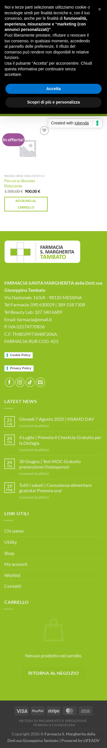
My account (15, 564)
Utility (10, 542)
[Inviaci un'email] (40, 382)
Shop (9, 553)
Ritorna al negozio (53, 673)
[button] (99, 9)
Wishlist (12, 575)
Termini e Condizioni (54, 725)
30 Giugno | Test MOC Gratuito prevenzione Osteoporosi (50, 464)
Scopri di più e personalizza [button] (53, 102)
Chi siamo (14, 530)
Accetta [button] (53, 88)
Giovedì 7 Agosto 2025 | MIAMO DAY (56, 419)
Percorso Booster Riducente (19, 183)
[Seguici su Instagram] (20, 382)
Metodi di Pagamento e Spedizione (53, 721)
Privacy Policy (20, 368)
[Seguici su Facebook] (9, 382)
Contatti (12, 586)
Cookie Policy (20, 355)
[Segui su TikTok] (30, 382)
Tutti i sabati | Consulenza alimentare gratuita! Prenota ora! (55, 487)
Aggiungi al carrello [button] (26, 204)
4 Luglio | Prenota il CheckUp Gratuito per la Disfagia (60, 439)
